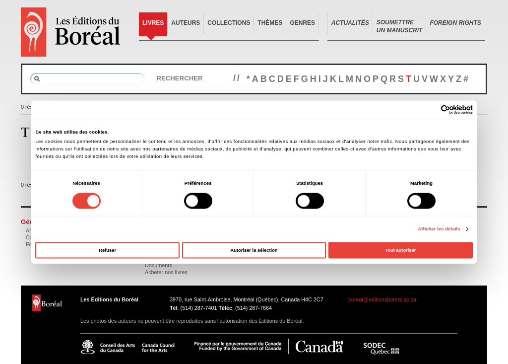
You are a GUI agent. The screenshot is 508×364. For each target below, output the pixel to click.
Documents (158, 265)
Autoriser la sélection (253, 250)
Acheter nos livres (166, 272)
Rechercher (179, 78)
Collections (228, 22)
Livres (153, 22)
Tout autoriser (400, 250)
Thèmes (269, 22)
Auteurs (185, 22)
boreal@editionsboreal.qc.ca (382, 299)
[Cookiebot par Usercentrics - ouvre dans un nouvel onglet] (429, 109)
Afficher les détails (439, 229)
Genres (302, 22)
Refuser (107, 250)
